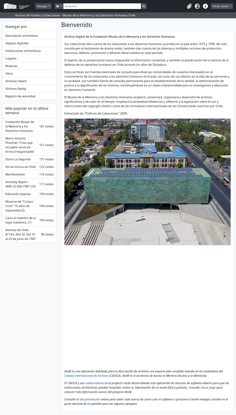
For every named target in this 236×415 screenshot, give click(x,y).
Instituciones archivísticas (23, 51)
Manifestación (29, 174)
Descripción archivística (21, 36)
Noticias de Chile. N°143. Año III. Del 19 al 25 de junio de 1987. (29, 234)
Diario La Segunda (29, 159)
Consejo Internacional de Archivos (86, 376)
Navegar (42, 6)
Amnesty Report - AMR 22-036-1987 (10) (29, 184)
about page (208, 387)
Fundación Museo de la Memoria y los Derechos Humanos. (29, 126)
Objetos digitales (17, 43)
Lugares (10, 58)
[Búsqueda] (102, 6)
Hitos (9, 73)
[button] (189, 6)
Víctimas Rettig (15, 89)
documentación (90, 399)
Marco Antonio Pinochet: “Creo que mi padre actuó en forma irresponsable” (29, 145)
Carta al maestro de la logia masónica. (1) (29, 220)
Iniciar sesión (221, 6)
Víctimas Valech (16, 81)
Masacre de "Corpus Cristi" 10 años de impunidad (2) (29, 205)
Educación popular (29, 194)
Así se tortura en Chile (29, 167)
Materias (11, 66)
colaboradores (94, 383)
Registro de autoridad (20, 96)
